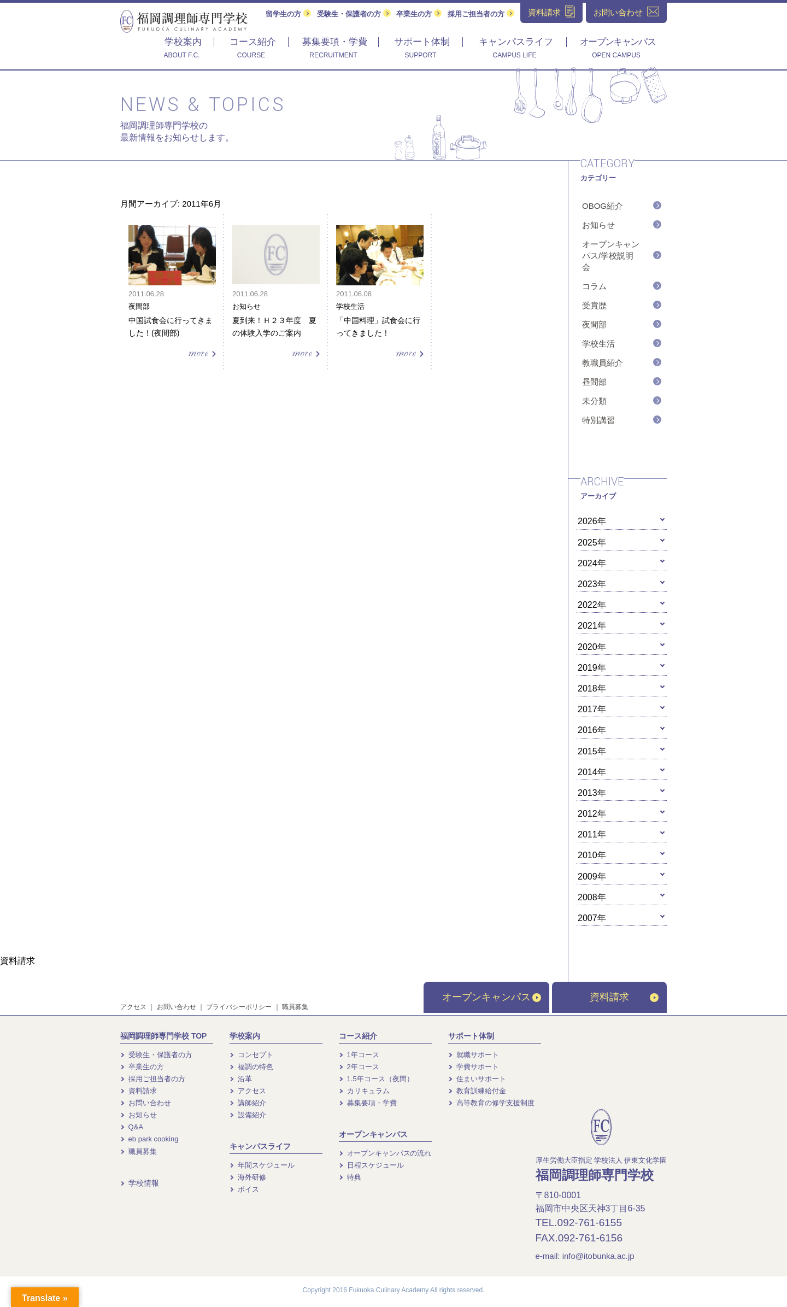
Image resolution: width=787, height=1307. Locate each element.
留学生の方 (288, 14)
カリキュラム (364, 1091)
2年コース (359, 1067)
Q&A (131, 1127)
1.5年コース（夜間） (376, 1079)
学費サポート (473, 1067)
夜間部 (594, 324)
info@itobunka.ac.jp (598, 1256)
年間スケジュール (262, 1165)
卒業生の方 (419, 14)
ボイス (244, 1189)
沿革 (241, 1079)
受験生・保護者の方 (354, 14)
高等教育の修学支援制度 (491, 1103)
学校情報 (139, 1183)
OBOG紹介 (602, 205)
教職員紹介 (602, 362)
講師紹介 (248, 1103)
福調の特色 (251, 1067)
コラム (594, 286)
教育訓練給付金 (477, 1091)
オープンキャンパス (491, 997)
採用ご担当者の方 (481, 14)
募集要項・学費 (368, 1103)
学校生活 (598, 343)
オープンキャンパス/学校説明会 (610, 255)
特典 (350, 1177)
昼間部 (594, 381)
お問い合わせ (176, 1007)
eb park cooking (149, 1139)
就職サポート (473, 1055)
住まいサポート (477, 1079)
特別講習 (598, 420)
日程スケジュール (371, 1165)
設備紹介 (248, 1115)
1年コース (359, 1055)
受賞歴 (594, 305)
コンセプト (251, 1055)
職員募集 (295, 1007)
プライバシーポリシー (239, 1007)
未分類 (594, 401)
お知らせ (598, 225)
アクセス (133, 1007)
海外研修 (248, 1177)
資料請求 (624, 997)
